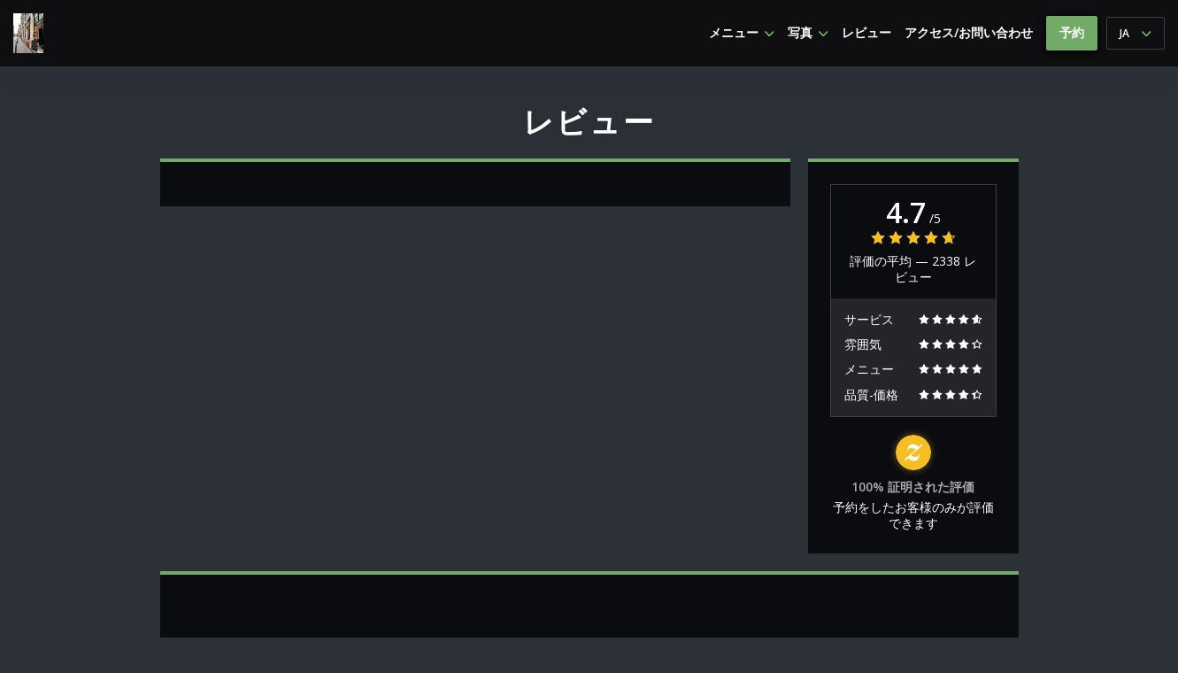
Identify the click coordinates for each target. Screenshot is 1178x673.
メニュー (741, 33)
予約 (1071, 32)
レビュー (866, 33)
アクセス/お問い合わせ (969, 33)
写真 (808, 33)
